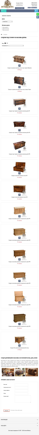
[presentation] (19, 405)
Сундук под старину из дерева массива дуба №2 (19, 132)
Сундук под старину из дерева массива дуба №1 (19, 111)
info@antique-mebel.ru (19, 5)
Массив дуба (5, 27)
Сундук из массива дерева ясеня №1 (20, 175)
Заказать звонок (34, 5)
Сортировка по (5, 45)
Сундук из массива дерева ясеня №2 (20, 197)
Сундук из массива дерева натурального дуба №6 (19, 326)
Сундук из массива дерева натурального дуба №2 (19, 240)
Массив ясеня (6, 30)
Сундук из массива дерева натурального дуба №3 (19, 261)
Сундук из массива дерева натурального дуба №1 (19, 218)
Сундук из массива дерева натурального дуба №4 (19, 283)
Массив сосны (6, 28)
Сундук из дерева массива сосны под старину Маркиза (20, 68)
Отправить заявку (19, 8)
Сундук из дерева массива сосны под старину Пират (19, 89)
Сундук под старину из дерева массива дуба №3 (19, 154)
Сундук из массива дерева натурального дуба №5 (19, 304)
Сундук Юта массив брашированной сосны (19, 347)
